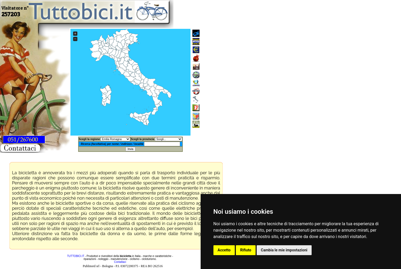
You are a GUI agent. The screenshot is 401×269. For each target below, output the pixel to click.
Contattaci (120, 261)
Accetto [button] (224, 250)
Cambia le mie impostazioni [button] (284, 250)
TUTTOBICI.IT (75, 256)
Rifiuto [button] (245, 250)
